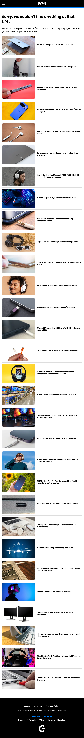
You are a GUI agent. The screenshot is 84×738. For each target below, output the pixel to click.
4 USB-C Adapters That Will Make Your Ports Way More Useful (57, 89)
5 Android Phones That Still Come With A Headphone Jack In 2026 (58, 329)
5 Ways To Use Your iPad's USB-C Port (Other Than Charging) (57, 154)
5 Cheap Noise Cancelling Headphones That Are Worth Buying (56, 526)
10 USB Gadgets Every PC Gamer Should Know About (58, 198)
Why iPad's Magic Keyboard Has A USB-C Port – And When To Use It (58, 635)
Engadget (22, 720)
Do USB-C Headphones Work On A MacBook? (55, 45)
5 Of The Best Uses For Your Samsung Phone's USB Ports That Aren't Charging (57, 482)
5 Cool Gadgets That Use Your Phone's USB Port (56, 307)
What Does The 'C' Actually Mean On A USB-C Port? (57, 504)
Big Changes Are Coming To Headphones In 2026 (57, 285)
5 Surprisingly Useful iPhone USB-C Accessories (56, 438)
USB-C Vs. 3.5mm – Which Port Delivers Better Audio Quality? (58, 132)
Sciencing (50, 720)
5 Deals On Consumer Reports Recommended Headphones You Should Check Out (55, 373)
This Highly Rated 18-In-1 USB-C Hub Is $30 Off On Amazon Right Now (57, 416)
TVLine (41, 720)
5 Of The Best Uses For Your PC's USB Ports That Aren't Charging (58, 679)
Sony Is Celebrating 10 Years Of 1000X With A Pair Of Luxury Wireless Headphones (58, 176)
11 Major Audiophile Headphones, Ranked (54, 591)
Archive (38, 706)
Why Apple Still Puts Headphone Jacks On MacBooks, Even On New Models (58, 570)
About (27, 706)
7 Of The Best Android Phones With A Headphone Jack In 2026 (59, 263)
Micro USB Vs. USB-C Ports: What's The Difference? (57, 351)
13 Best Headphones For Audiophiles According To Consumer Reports (57, 460)
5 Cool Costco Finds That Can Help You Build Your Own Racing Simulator (59, 657)
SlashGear (61, 720)
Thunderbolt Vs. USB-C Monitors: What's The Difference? (55, 613)
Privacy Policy (52, 706)
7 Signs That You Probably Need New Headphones (57, 242)
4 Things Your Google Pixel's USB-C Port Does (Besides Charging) (59, 110)
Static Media (30, 710)
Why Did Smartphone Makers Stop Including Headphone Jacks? (55, 220)
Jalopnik (32, 720)
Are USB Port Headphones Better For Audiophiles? (57, 67)
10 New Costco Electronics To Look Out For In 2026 (56, 395)
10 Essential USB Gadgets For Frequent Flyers (55, 548)
